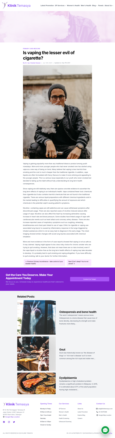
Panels (101, 5)
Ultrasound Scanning (65, 421)
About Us (80, 408)
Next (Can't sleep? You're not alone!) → (78, 263)
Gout (62, 349)
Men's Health (86, 5)
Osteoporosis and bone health (77, 311)
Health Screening (64, 418)
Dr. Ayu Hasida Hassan (33, 63)
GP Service (62, 408)
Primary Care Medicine (31, 48)
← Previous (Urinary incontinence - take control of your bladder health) (44, 263)
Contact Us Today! (89, 279)
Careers (80, 418)
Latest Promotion (47, 5)
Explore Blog (81, 415)
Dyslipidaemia (68, 377)
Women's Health (73, 5)
